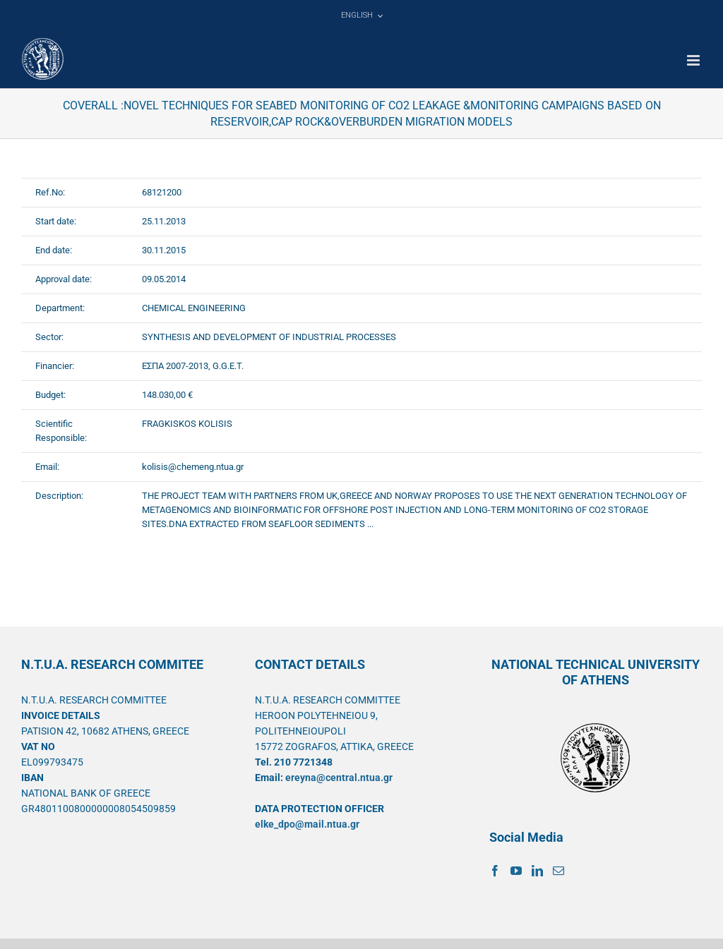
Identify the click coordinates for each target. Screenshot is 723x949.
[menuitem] (361, 15)
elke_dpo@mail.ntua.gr (307, 824)
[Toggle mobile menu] (694, 60)
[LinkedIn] (537, 870)
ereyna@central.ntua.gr (339, 777)
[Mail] (558, 870)
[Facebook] (495, 870)
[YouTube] (516, 870)
